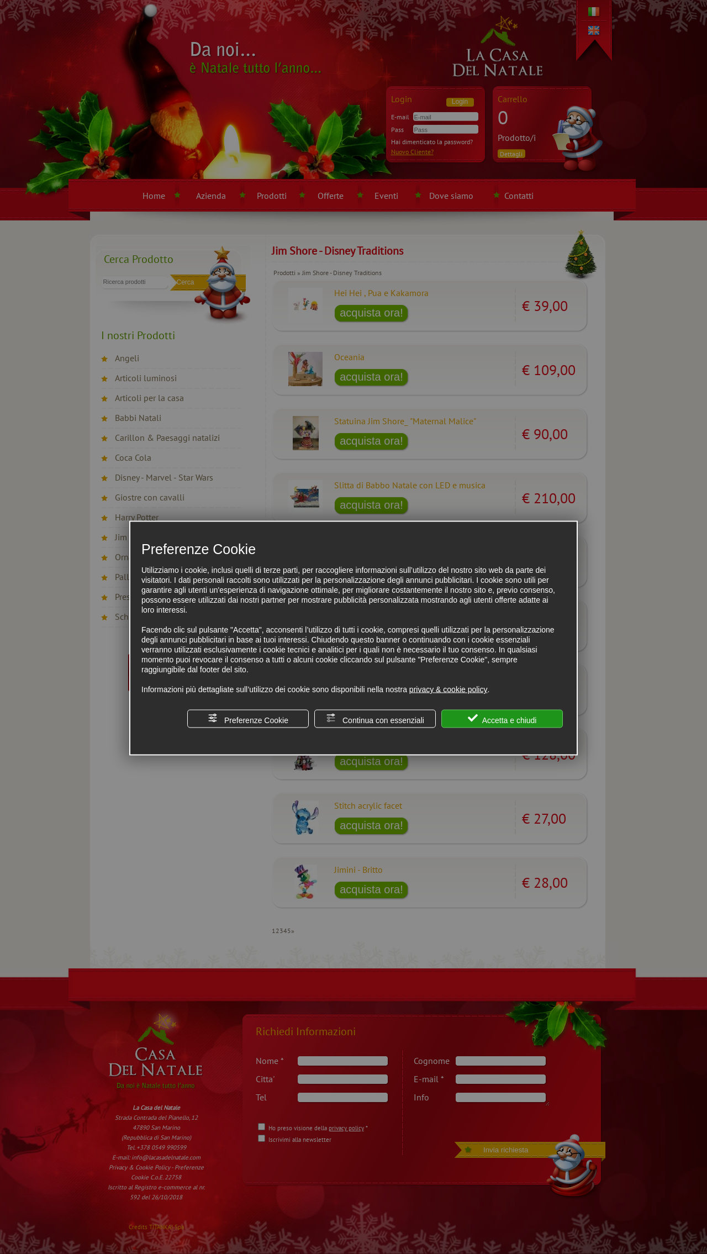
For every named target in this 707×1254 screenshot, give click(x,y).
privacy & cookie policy (448, 689)
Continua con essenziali (375, 719)
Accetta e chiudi (502, 719)
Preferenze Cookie (248, 719)
